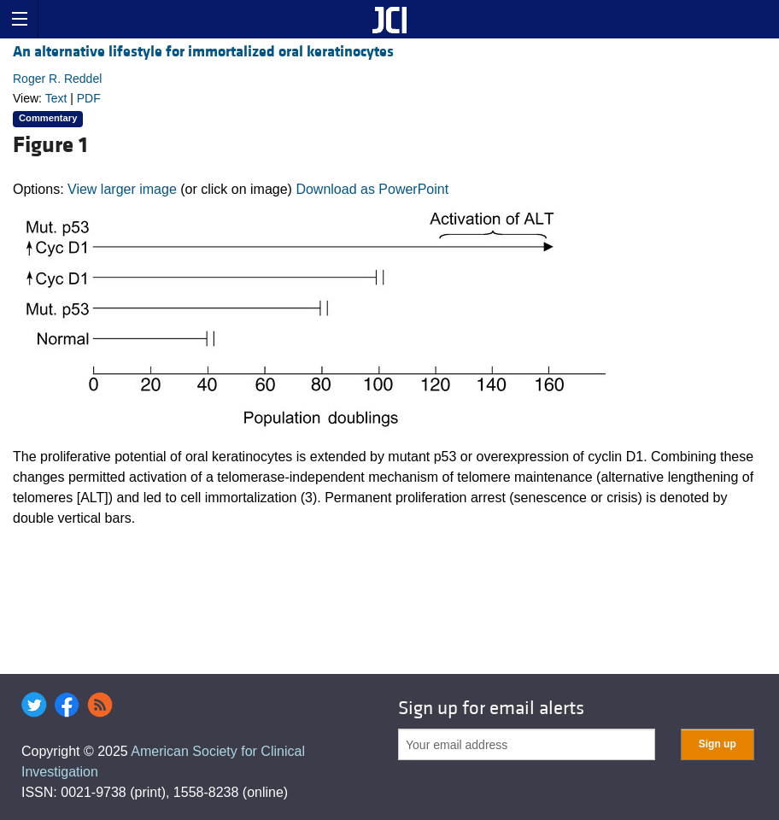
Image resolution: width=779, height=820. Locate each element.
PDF (89, 98)
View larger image (122, 189)
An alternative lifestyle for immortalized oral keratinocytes (203, 52)
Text (56, 98)
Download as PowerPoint (372, 189)
